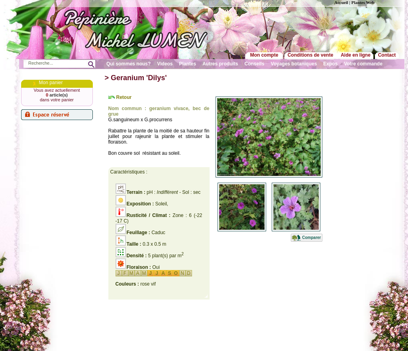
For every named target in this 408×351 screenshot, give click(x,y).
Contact (387, 55)
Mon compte (264, 55)
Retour (124, 97)
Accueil (341, 2)
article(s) (57, 95)
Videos (165, 64)
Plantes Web (363, 2)
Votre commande (363, 64)
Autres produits (220, 64)
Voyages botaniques (294, 64)
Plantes (187, 64)
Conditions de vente (310, 55)
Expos (330, 64)
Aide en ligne (356, 55)
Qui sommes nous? (128, 64)
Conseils (255, 64)
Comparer (311, 237)
